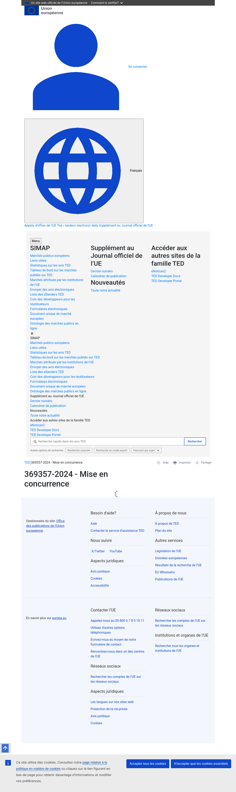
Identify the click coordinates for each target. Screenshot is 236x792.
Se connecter (137, 67)
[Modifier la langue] (84, 171)
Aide (93, 524)
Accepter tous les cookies (148, 763)
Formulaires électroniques (49, 309)
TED (27, 462)
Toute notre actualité (105, 290)
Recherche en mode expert (111, 450)
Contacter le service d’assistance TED (117, 531)
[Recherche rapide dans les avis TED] (107, 441)
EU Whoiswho (165, 572)
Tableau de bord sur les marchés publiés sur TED (65, 357)
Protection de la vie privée (108, 709)
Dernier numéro (102, 271)
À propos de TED (167, 524)
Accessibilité (99, 585)
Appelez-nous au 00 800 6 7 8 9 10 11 (117, 621)
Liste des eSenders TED (47, 294)
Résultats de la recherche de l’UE (178, 565)
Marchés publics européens (50, 256)
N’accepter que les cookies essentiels (201, 763)
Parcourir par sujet (144, 450)
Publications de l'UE (169, 579)
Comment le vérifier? (107, 2)
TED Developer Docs (166, 276)
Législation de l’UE (168, 551)
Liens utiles (38, 260)
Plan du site (163, 531)
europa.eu (59, 618)
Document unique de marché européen (58, 386)
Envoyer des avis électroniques (52, 290)
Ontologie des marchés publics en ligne (58, 391)
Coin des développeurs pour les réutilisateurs (62, 377)
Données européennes (171, 558)
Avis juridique (100, 571)
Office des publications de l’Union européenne (45, 526)
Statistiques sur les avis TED (50, 265)
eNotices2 (159, 271)
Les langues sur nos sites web (112, 702)
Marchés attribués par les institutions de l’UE (62, 362)
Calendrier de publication (108, 276)
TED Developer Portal (167, 281)
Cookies (96, 578)
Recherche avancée (79, 450)
